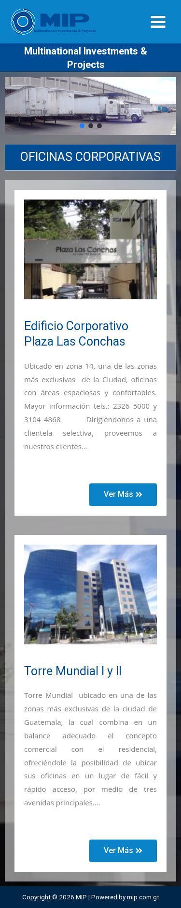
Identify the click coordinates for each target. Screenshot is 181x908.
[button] (82, 125)
